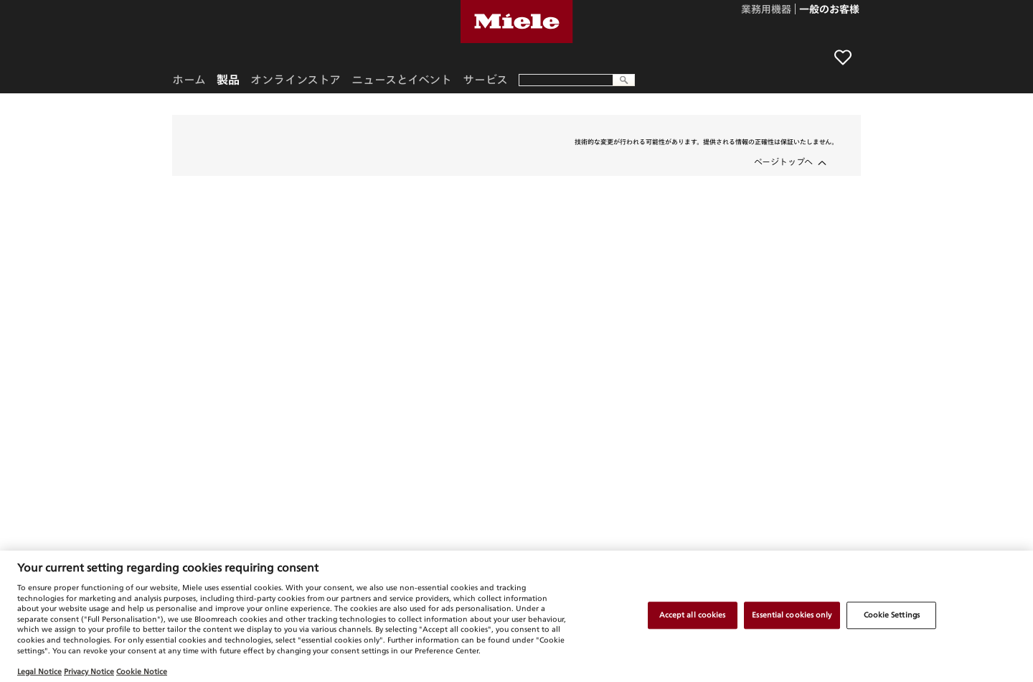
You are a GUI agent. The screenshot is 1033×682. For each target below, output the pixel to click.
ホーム (189, 79)
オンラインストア (295, 79)
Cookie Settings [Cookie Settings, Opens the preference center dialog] (892, 615)
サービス (485, 79)
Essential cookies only (791, 615)
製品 (228, 79)
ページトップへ (783, 161)
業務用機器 (766, 10)
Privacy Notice (89, 671)
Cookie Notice (141, 671)
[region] (516, 616)
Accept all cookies (692, 615)
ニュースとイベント (402, 79)
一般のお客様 (829, 10)
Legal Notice (39, 671)
